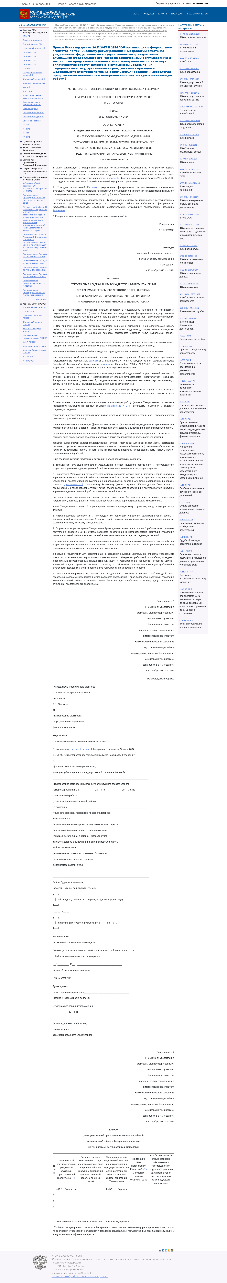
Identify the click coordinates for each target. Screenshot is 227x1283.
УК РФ (26, 133)
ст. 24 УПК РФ (186, 551)
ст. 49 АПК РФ (186, 589)
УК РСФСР (28, 357)
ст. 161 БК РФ (185, 485)
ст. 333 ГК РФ (185, 336)
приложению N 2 (73, 484)
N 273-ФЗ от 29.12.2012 (189, 69)
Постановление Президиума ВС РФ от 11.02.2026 (34, 283)
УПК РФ (26, 137)
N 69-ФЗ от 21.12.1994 (189, 44)
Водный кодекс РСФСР (34, 307)
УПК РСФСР (28, 361)
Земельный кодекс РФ (34, 83)
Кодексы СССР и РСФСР (34, 304)
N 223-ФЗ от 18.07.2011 (189, 225)
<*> (74, 1178)
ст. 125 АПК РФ (186, 620)
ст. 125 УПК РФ (186, 537)
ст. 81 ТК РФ (185, 402)
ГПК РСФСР (28, 311)
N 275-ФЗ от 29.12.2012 (189, 93)
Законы (162, 13)
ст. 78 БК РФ (185, 419)
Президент (177, 13)
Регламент (93, 187)
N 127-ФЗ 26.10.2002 (188, 256)
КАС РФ (26, 87)
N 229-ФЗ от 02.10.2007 (190, 294)
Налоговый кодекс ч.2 (33, 117)
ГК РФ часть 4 (29, 64)
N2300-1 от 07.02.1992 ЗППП (192, 107)
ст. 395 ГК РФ (185, 360)
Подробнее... (41, 299)
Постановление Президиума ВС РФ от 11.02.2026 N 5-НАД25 (34, 292)
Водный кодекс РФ (32, 44)
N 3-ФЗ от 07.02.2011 (188, 159)
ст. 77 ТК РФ (185, 502)
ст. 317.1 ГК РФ (186, 346)
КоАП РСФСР (29, 342)
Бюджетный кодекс (32, 40)
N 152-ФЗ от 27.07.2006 (189, 270)
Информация (27, 4)
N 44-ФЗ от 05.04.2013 (189, 284)
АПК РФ (27, 36)
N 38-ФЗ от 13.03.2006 (189, 134)
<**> (145, 1169)
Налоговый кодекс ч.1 (33, 112)
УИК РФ (26, 129)
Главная (136, 13)
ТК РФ (26, 125)
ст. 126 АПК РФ (186, 572)
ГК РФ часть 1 (29, 52)
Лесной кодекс (30, 108)
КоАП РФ (27, 91)
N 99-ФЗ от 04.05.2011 (189, 197)
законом (93, 360)
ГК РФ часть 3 (29, 60)
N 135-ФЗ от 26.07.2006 (190, 183)
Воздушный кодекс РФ (34, 48)
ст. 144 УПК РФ (186, 520)
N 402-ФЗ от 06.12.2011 (189, 169)
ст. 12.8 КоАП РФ (187, 443)
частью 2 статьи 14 (109, 178)
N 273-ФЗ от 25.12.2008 (190, 121)
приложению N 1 (117, 406)
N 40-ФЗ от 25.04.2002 (190, 58)
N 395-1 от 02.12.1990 (188, 318)
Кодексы (149, 13)
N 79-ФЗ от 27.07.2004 (189, 79)
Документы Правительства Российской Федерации (35, 162)
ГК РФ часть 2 (29, 56)
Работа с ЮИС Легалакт (82, 4)
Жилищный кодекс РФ (34, 79)
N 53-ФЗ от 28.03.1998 (189, 308)
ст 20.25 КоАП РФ (187, 381)
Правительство (197, 13)
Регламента (59, 210)
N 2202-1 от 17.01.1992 (188, 246)
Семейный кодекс (32, 121)
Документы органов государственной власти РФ (35, 171)
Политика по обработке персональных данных (80, 1276)
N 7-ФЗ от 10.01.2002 (188, 145)
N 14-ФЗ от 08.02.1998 (189, 214)
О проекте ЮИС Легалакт (51, 4)
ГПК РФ (26, 68)
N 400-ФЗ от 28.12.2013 (190, 34)
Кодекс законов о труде (34, 346)
